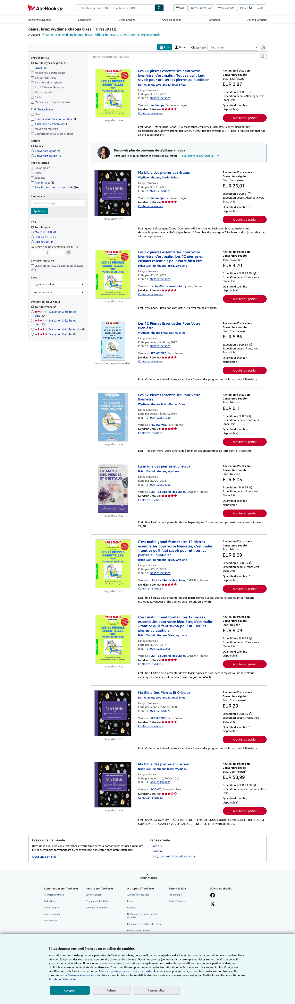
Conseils (156, 845)
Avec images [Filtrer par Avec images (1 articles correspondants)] (42, 182)
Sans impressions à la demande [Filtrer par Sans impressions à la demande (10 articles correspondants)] (55, 187)
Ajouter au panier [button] (245, 118)
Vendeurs (214, 19)
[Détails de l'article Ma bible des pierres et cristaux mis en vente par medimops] (113, 193)
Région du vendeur (44, 284)
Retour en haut (148, 877)
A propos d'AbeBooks (138, 894)
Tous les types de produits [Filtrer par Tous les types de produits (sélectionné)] (49, 62)
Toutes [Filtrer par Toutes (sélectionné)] (37, 146)
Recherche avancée (39, 19)
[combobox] (115, 7)
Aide (260, 7)
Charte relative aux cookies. (85, 975)
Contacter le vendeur (150, 113)
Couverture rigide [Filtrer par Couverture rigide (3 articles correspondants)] (45, 150)
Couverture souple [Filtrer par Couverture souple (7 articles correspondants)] (46, 155)
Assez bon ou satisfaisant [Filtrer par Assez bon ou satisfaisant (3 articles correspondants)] (50, 124)
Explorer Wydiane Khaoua (201, 156)
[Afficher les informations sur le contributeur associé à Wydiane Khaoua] (167, 471)
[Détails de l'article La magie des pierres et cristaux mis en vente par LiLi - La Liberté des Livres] (113, 488)
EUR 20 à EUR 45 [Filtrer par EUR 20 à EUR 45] (44, 236)
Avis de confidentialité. (62, 979)
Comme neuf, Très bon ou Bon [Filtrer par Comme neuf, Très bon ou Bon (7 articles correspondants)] (53, 119)
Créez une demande (44, 856)
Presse (130, 901)
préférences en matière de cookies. (132, 971)
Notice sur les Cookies (138, 930)
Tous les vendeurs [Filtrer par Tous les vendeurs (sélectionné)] (46, 307)
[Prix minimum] (38, 252)
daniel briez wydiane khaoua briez (68, 35)
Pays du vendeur (42, 292)
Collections (84, 19)
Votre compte (226, 7)
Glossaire (157, 851)
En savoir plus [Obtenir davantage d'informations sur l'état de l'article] (45, 109)
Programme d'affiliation (98, 901)
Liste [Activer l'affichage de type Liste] (165, 47)
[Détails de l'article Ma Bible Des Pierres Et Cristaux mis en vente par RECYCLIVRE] (113, 713)
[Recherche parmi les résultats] (179, 56)
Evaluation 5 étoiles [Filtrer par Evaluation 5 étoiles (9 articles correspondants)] (55, 334)
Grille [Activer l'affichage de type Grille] (180, 47)
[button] (262, 57)
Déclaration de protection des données (142, 916)
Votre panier (50, 920)
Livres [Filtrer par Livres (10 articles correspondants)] (39, 67)
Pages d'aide (175, 894)
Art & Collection (171, 19)
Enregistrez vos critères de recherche (173, 856)
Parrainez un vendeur (96, 907)
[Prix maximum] (57, 252)
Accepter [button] (70, 990)
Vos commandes (52, 914)
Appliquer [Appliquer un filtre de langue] (39, 211)
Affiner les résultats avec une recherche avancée (127, 35)
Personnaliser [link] (157, 990)
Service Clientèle (177, 901)
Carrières (131, 907)
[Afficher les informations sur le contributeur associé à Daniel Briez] (146, 769)
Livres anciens (126, 19)
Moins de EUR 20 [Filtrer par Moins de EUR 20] (44, 232)
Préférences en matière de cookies (144, 923)
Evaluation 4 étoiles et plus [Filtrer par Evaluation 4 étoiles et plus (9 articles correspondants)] (60, 329)
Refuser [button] (112, 990)
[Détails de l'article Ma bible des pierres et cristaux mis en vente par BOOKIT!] (113, 785)
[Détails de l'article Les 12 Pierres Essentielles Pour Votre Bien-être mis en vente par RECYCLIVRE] (113, 341)
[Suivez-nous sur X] (212, 904)
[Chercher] (159, 7)
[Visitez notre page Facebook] (212, 895)
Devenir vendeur (257, 19)
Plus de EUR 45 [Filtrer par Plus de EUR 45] (42, 241)
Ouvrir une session (201, 7)
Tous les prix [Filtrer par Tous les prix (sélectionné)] (41, 227)
